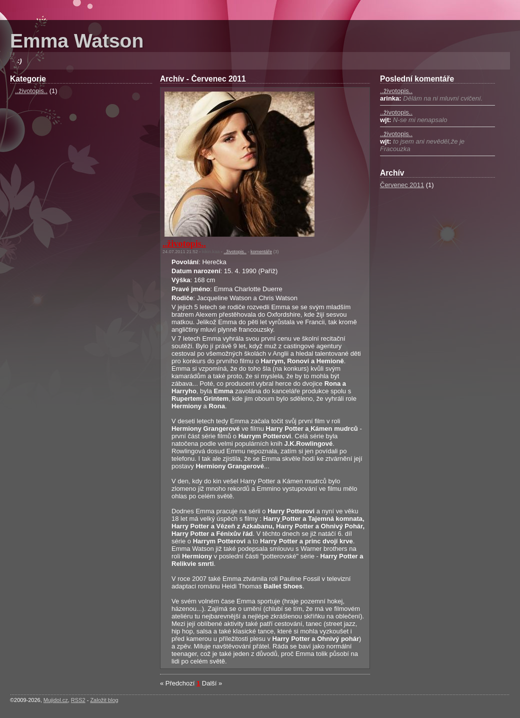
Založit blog (104, 700)
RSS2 (78, 700)
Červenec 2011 (402, 185)
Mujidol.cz (56, 700)
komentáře (261, 251)
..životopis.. (31, 91)
